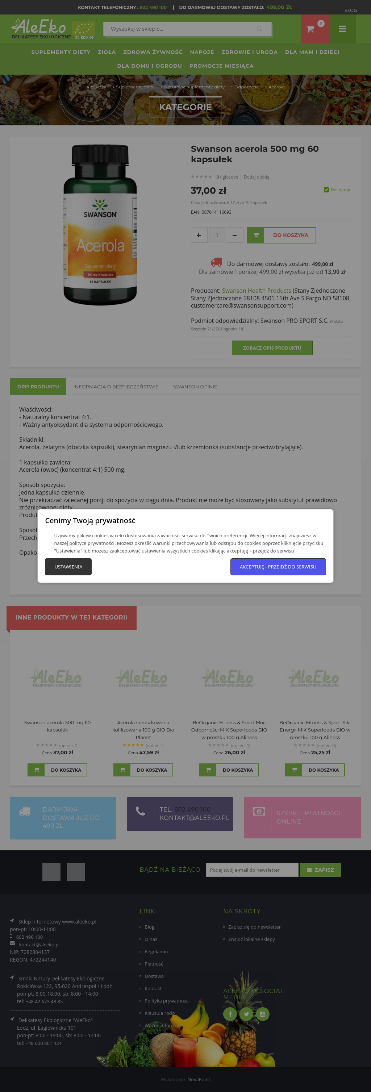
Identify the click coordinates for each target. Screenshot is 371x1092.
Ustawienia (68, 566)
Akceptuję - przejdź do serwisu (278, 566)
